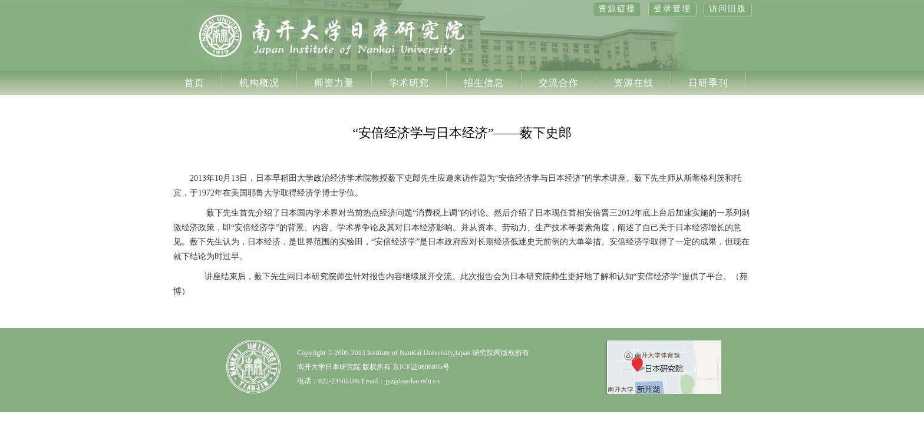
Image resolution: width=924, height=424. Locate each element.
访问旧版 (728, 8)
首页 (194, 83)
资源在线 (633, 83)
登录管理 (672, 8)
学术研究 (409, 83)
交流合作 (559, 83)
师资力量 (334, 83)
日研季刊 (708, 83)
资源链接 (617, 8)
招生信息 (484, 83)
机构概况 (259, 83)
